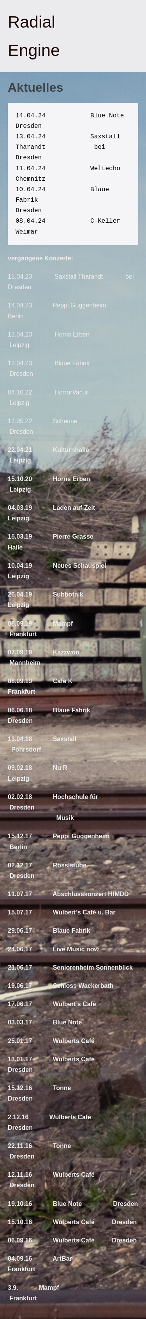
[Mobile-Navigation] (137, 36)
